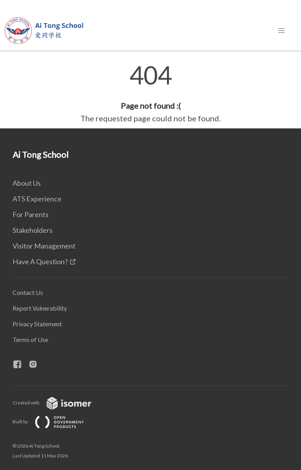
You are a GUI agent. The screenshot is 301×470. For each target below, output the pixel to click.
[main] (150, 93)
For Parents (31, 214)
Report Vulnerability (40, 308)
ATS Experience (37, 198)
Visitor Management (44, 245)
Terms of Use (30, 339)
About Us (27, 183)
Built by (54, 421)
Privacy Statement (37, 323)
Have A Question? (40, 261)
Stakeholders (33, 230)
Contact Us (28, 292)
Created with (58, 403)
